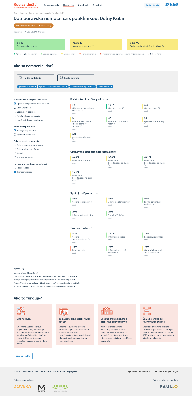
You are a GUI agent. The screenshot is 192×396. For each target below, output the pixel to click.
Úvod (15, 13)
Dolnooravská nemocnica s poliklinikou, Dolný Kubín (46, 13)
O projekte (98, 5)
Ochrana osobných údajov (166, 371)
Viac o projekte (23, 356)
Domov (17, 371)
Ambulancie (83, 5)
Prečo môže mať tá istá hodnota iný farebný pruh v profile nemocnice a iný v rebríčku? (47, 283)
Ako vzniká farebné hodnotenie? (26, 273)
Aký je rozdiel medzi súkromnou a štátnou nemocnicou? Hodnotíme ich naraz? (44, 286)
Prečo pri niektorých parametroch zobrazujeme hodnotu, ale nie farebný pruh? (44, 279)
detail (74, 113)
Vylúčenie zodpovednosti (139, 371)
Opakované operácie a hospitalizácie (53, 87)
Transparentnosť (105, 87)
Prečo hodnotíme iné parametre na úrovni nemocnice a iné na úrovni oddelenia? (45, 276)
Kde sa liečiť (26, 5)
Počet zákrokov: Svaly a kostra (83, 87)
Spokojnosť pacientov (27, 87)
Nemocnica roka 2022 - (33, 25)
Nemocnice (68, 5)
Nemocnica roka (51, 5)
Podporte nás (152, 5)
